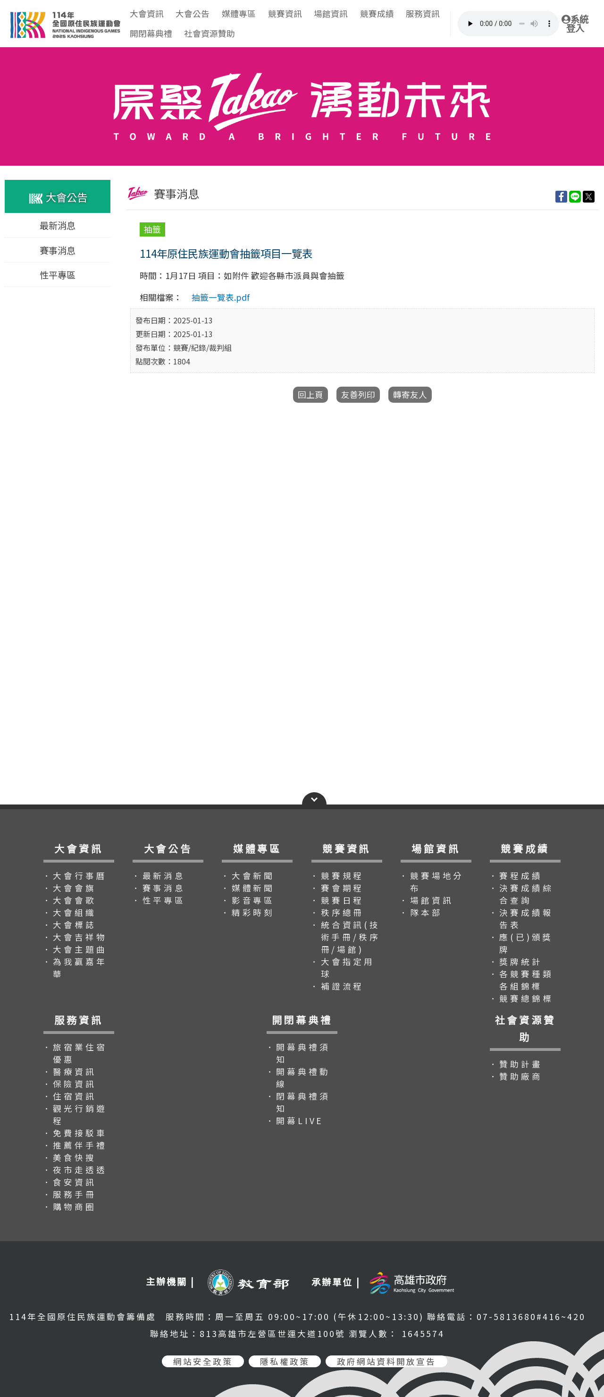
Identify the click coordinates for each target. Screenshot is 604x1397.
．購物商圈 (69, 1206)
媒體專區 (239, 13)
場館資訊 (331, 13)
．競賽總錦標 (521, 998)
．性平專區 (158, 900)
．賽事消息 (158, 888)
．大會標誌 (69, 925)
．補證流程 (337, 986)
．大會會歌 (69, 900)
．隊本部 (420, 912)
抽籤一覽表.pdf (221, 297)
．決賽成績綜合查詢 (521, 894)
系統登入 (575, 24)
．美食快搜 (69, 1157)
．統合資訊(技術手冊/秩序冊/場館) (345, 937)
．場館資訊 (426, 900)
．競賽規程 (337, 875)
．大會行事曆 (74, 875)
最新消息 (58, 225)
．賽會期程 (337, 888)
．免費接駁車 (74, 1133)
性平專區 (58, 274)
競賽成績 (377, 13)
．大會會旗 (69, 888)
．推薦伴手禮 (74, 1145)
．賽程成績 (516, 875)
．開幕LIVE (295, 1120)
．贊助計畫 (516, 1064)
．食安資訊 (69, 1182)
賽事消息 (58, 250)
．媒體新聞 (248, 888)
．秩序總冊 (337, 912)
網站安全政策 (203, 1361)
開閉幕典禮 (151, 33)
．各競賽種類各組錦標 (521, 980)
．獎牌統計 (516, 961)
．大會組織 (69, 912)
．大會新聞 (248, 875)
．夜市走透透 (74, 1170)
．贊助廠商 (516, 1076)
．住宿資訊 (69, 1096)
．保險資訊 (69, 1084)
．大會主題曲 (74, 949)
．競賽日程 (337, 900)
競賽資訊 (285, 13)
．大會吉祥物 (74, 937)
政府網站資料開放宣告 (386, 1361)
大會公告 (193, 13)
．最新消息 (158, 875)
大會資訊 (147, 13)
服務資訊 (423, 13)
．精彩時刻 (248, 912)
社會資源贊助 (209, 33)
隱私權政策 (285, 1361)
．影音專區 (248, 900)
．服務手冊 (69, 1194)
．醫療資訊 (69, 1071)
